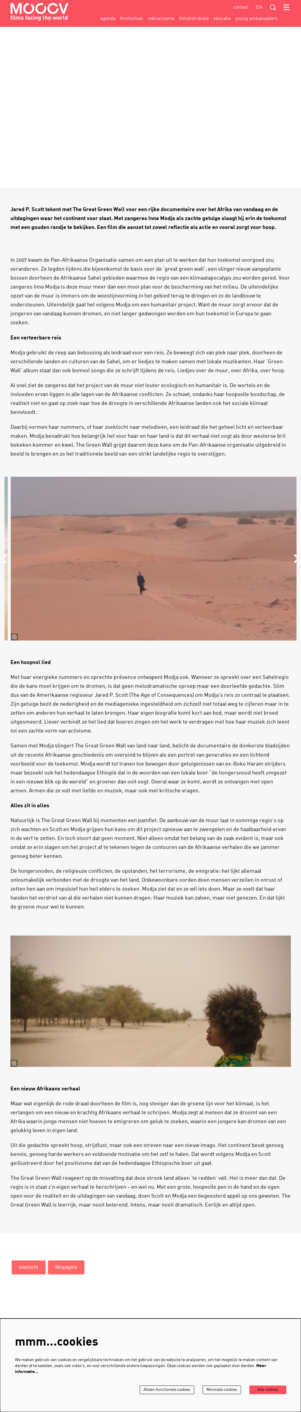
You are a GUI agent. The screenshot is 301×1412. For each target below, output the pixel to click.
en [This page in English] (259, 7)
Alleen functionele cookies (165, 1390)
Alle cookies (268, 1390)
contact (240, 7)
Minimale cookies (221, 1390)
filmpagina (66, 1267)
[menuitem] (107, 18)
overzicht (28, 1267)
